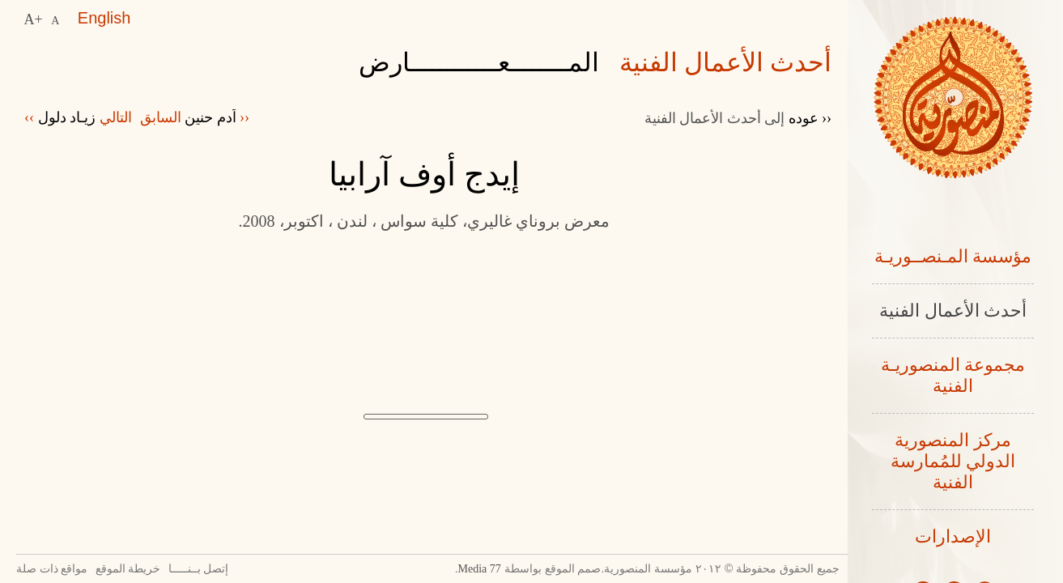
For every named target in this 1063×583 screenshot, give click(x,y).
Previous (283, 514)
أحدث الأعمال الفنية (953, 312)
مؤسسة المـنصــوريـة (953, 257)
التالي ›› (81, 117)
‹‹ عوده (735, 117)
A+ (33, 18)
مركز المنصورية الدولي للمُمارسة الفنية (953, 466)
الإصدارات (953, 543)
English (103, 18)
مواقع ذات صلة (56, 569)
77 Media (429, 569)
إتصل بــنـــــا (245, 569)
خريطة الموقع (154, 569)
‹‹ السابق (206, 117)
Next (564, 514)
